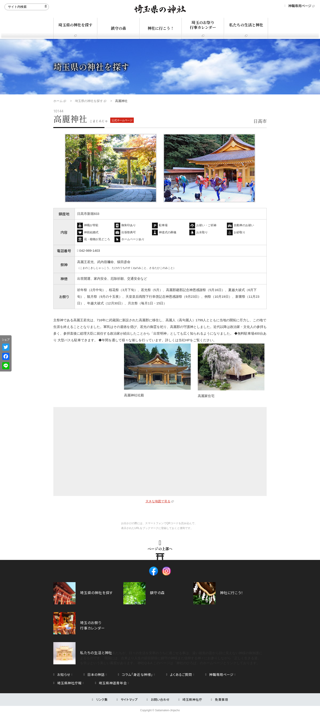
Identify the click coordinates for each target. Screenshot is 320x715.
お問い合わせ (160, 699)
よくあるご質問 (181, 674)
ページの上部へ (160, 548)
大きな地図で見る (158, 501)
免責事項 (221, 699)
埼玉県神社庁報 (69, 683)
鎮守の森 (118, 28)
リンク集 (102, 699)
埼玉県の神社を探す (75, 25)
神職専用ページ (299, 5)
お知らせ (63, 674)
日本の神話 (96, 674)
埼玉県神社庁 (192, 699)
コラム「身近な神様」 (137, 674)
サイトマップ (129, 699)
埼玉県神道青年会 (113, 683)
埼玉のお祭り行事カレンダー (203, 25)
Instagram (166, 571)
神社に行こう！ (161, 28)
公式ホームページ (122, 120)
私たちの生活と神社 (246, 25)
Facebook (153, 571)
